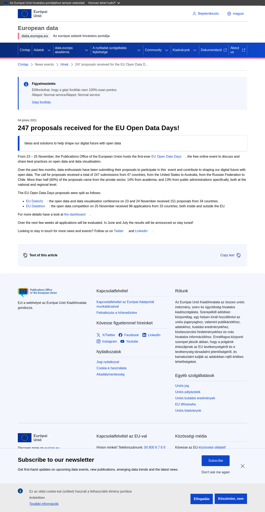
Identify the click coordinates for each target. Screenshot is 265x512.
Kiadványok (181, 50)
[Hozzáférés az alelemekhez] (49, 50)
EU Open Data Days (166, 156)
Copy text (230, 255)
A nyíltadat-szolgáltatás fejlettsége (110, 50)
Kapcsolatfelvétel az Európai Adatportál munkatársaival (125, 304)
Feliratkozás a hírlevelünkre (116, 312)
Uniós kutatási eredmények (195, 398)
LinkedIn (141, 231)
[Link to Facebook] (128, 335)
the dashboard (74, 214)
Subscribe (215, 460)
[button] (235, 13)
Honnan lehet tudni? (104, 3)
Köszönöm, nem (231, 498)
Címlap (25, 50)
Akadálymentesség (110, 374)
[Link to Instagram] (106, 341)
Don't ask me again (216, 472)
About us (237, 50)
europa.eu (52, 448)
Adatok (39, 50)
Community (153, 50)
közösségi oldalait (212, 447)
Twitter (119, 231)
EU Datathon (35, 206)
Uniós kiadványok (188, 410)
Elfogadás (202, 499)
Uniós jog (182, 385)
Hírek (64, 64)
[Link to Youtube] (129, 341)
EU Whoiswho (185, 404)
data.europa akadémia (64, 50)
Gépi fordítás (41, 102)
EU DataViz (34, 201)
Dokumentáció (214, 50)
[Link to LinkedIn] (151, 335)
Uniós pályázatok (187, 392)
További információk (43, 504)
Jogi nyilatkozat (107, 362)
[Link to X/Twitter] (105, 335)
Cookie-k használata (111, 368)
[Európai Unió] (32, 13)
